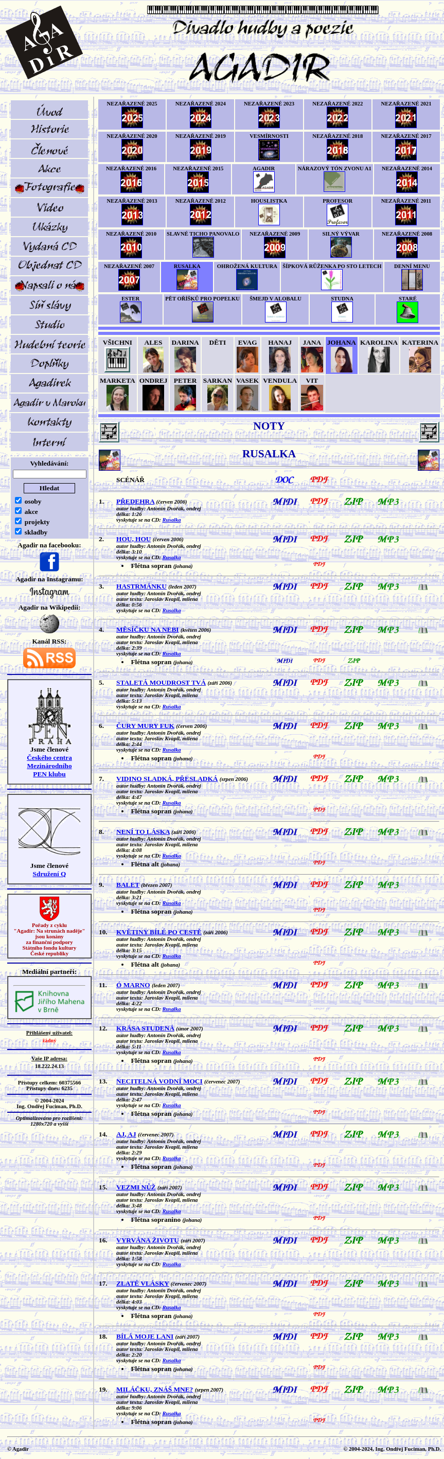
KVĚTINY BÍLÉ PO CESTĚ (159, 932)
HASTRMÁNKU (141, 586)
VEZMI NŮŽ (136, 1187)
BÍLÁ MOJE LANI (144, 1336)
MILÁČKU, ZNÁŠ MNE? (154, 1389)
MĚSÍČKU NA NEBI (147, 629)
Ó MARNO (133, 985)
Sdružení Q (49, 874)
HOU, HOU (133, 539)
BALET (127, 884)
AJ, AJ (126, 1134)
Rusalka (171, 520)
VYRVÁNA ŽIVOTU (147, 1240)
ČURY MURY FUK (145, 726)
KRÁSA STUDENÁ (145, 1028)
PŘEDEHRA (135, 501)
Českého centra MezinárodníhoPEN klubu (49, 766)
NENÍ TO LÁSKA (143, 831)
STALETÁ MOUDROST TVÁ (161, 682)
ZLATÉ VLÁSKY (142, 1283)
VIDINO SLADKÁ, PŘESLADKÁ (167, 778)
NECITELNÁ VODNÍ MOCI (159, 1081)
